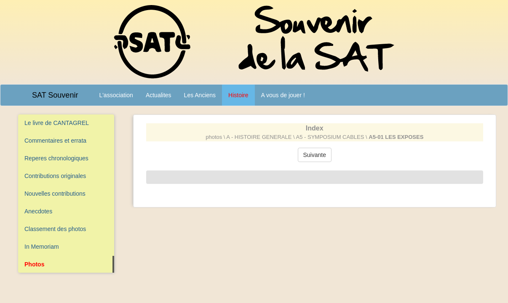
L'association (116, 95)
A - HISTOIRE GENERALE (258, 137)
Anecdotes (38, 211)
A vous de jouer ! (283, 95)
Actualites (158, 95)
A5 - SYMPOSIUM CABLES (330, 137)
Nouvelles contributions (55, 193)
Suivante (314, 155)
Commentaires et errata (55, 140)
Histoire (238, 95)
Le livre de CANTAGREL (56, 123)
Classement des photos (55, 229)
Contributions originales (55, 176)
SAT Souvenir (55, 95)
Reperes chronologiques (56, 158)
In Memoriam (41, 246)
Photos (34, 264)
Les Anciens (200, 95)
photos (214, 137)
